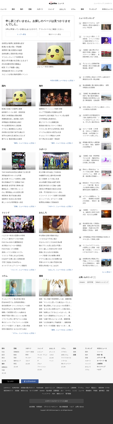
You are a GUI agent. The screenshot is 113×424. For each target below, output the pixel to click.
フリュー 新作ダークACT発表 (12, 239)
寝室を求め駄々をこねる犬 (49, 265)
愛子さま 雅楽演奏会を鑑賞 (12, 139)
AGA (53, 393)
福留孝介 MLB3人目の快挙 (11, 199)
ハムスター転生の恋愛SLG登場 (13, 235)
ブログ (87, 388)
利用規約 (39, 406)
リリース (100, 352)
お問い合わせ (79, 406)
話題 (74, 355)
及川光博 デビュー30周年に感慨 (13, 179)
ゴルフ (28, 361)
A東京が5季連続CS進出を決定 (50, 189)
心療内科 (73, 388)
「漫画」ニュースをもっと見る (61, 330)
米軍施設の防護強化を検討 (11, 122)
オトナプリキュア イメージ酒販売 (14, 265)
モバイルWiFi (34, 390)
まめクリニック (50, 388)
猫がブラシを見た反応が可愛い (50, 245)
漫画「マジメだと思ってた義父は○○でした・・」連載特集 (56, 302)
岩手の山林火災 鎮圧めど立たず (13, 135)
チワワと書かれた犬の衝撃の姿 (50, 259)
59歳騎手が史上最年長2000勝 (50, 175)
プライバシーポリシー (51, 406)
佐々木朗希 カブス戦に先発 (49, 179)
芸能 (29, 9)
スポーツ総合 (30, 352)
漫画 (82, 9)
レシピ (75, 390)
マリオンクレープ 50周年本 (12, 57)
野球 (27, 355)
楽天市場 (90, 282)
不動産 (95, 390)
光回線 (17, 390)
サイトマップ (101, 366)
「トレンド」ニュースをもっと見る (23, 270)
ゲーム (39, 358)
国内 (13, 9)
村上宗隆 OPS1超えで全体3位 (50, 172)
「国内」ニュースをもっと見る (24, 143)
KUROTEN (15, 388)
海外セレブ (17, 361)
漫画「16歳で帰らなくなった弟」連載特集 (54, 319)
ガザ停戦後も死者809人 (47, 119)
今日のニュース (107, 9)
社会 (3, 352)
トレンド (51, 9)
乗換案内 (88, 390)
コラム (73, 9)
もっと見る (106, 272)
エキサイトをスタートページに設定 (56, 401)
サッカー (28, 358)
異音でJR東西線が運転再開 (12, 115)
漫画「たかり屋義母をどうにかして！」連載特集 (56, 316)
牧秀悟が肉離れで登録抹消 (49, 202)
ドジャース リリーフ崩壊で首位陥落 (52, 195)
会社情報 (32, 406)
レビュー (40, 352)
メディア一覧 (101, 358)
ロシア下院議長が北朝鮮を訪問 (50, 112)
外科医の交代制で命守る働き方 (13, 132)
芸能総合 (16, 352)
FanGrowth (39, 388)
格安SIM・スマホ (104, 388)
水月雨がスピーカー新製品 (11, 245)
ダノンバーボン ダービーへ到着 (50, 199)
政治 (3, 358)
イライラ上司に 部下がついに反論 (14, 319)
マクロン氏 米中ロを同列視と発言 (51, 129)
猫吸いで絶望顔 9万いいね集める (14, 312)
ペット (51, 361)
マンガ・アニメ (42, 355)
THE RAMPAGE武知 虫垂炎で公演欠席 (16, 172)
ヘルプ (99, 369)
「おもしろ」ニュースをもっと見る (60, 270)
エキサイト (108, 3)
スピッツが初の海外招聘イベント (15, 74)
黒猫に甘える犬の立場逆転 (49, 252)
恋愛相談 (56, 390)
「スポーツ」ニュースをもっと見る (60, 206)
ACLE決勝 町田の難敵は (11, 64)
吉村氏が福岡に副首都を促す (13, 43)
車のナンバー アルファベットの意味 (15, 322)
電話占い (94, 388)
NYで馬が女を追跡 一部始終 (49, 139)
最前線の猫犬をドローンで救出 (50, 125)
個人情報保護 (63, 406)
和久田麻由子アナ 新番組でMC (13, 182)
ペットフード (46, 393)
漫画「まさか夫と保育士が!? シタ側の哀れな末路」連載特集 (56, 309)
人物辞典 (100, 363)
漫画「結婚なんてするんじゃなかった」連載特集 (56, 312)
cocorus (42, 390)
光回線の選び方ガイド (28, 388)
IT (38, 361)
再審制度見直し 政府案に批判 (12, 119)
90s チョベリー (66, 363)
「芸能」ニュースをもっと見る (24, 206)
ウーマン (68, 390)
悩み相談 (49, 390)
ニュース (3, 9)
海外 (21, 9)
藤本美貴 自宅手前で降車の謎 (12, 185)
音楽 (15, 358)
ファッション (41, 366)
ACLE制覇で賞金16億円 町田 (49, 182)
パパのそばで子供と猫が (48, 239)
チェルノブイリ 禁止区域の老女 (13, 299)
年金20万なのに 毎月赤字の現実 (13, 309)
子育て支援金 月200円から (11, 262)
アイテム (81, 388)
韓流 (15, 363)
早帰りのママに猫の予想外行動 (50, 262)
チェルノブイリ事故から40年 (49, 135)
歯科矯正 (102, 390)
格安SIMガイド (8, 390)
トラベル (64, 361)
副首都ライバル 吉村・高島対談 (13, 112)
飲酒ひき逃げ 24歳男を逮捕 (12, 109)
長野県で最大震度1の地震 (12, 50)
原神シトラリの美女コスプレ (12, 252)
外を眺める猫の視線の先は (49, 235)
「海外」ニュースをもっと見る (61, 143)
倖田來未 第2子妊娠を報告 (11, 195)
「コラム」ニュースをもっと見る (23, 333)
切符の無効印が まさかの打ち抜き (14, 329)
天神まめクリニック (62, 388)
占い (62, 390)
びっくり (52, 352)
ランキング (93, 9)
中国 (3, 370)
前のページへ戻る (55, 34)
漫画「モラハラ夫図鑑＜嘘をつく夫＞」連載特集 (56, 326)
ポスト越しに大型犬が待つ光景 (50, 249)
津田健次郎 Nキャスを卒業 (12, 71)
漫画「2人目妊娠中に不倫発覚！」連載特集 (55, 322)
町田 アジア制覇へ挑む (11, 67)
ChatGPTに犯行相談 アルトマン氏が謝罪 (54, 115)
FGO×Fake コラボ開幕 (10, 249)
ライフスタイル (66, 358)
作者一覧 (100, 355)
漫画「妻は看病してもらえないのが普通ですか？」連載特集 (56, 306)
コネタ (51, 355)
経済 (3, 355)
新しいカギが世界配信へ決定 (12, 202)
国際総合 (4, 367)
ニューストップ (99, 3)
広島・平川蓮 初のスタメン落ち (50, 192)
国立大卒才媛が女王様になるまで (15, 60)
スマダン (64, 352)
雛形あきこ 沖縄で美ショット (12, 189)
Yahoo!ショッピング (102, 282)
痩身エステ (60, 393)
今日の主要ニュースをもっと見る (62, 80)
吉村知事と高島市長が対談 (12, 54)
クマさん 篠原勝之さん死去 (12, 129)
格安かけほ (24, 390)
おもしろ (63, 9)
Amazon (82, 282)
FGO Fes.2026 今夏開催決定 (12, 242)
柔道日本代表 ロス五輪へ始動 (50, 185)
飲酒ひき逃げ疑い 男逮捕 (11, 47)
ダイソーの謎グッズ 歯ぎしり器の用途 (16, 326)
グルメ (39, 363)
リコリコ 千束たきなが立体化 (12, 255)
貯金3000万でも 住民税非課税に (14, 302)
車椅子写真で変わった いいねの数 (14, 316)
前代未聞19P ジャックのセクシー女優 (16, 306)
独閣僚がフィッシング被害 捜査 (50, 109)
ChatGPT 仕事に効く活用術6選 (13, 259)
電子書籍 (68, 393)
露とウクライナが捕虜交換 (49, 122)
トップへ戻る (21, 34)
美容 (107, 390)
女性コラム (64, 355)
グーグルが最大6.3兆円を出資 (50, 132)
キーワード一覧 (102, 361)
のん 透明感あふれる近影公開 (12, 192)
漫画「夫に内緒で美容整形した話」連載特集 (55, 299)
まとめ (4, 361)
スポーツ (40, 9)
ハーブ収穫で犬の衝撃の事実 (49, 255)
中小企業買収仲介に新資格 (11, 125)
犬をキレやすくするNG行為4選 (50, 242)
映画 (15, 355)
